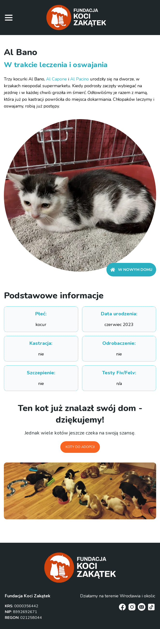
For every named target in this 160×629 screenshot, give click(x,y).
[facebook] (122, 607)
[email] (142, 607)
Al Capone (56, 79)
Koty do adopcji (80, 447)
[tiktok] (151, 607)
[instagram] (132, 607)
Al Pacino (79, 79)
